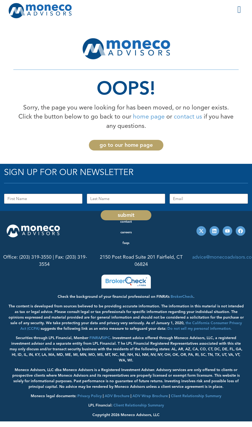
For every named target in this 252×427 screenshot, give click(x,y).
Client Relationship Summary (138, 405)
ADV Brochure (117, 396)
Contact (126, 221)
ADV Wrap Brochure (150, 396)
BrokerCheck (182, 296)
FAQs (126, 243)
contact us (188, 116)
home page (149, 116)
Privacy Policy (89, 396)
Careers (126, 232)
